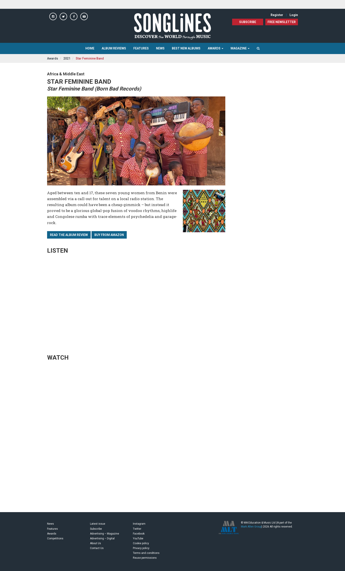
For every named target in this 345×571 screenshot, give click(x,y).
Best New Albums (186, 48)
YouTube (138, 538)
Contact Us (97, 548)
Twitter (137, 528)
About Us (95, 543)
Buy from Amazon (109, 235)
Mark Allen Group (251, 526)
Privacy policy (141, 548)
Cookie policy (141, 543)
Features (141, 48)
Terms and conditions (146, 553)
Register (277, 15)
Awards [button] (215, 48)
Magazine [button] (240, 48)
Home (89, 48)
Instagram (139, 523)
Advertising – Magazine (104, 533)
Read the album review (69, 235)
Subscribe (247, 22)
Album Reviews (114, 48)
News (160, 48)
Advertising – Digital (102, 538)
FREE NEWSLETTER (282, 22)
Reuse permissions (145, 557)
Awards (52, 58)
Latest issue (97, 523)
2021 (66, 58)
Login (294, 15)
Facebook (139, 533)
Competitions (55, 538)
